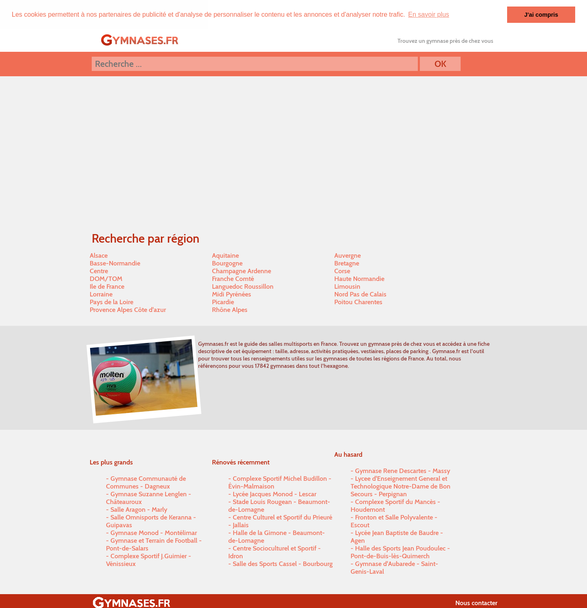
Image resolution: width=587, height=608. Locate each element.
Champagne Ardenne (241, 271)
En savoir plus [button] (428, 14)
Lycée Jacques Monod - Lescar (274, 494)
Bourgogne (227, 263)
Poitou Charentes (358, 302)
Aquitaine (225, 255)
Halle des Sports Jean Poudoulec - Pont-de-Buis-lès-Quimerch (400, 552)
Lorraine (101, 294)
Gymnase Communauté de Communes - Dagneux (146, 482)
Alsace (99, 255)
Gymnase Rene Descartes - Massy (402, 471)
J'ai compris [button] (541, 14)
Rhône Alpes (229, 310)
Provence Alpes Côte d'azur (128, 310)
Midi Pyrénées (231, 294)
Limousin (347, 286)
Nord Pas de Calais (360, 294)
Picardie (223, 302)
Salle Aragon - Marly (138, 509)
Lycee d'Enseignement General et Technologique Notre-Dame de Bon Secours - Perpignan (400, 486)
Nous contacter (476, 603)
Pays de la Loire (111, 302)
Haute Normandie (359, 279)
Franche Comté (233, 279)
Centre (99, 271)
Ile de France (107, 286)
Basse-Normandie (115, 263)
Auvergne (347, 255)
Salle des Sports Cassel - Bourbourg (283, 564)
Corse (342, 271)
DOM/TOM (106, 279)
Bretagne (346, 263)
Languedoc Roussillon (243, 286)
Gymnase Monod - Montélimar (153, 533)
